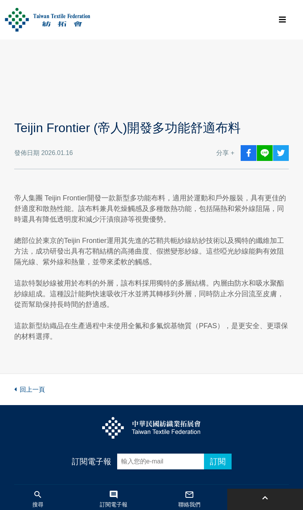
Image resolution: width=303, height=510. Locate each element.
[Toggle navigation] (282, 19)
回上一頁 (29, 389)
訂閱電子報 (91, 461)
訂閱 (218, 461)
